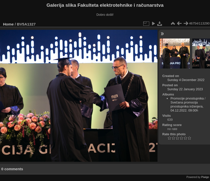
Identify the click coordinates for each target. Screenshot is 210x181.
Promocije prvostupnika (187, 98)
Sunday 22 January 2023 (185, 89)
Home (8, 24)
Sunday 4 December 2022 (185, 80)
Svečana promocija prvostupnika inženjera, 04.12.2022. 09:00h (187, 106)
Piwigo (205, 177)
